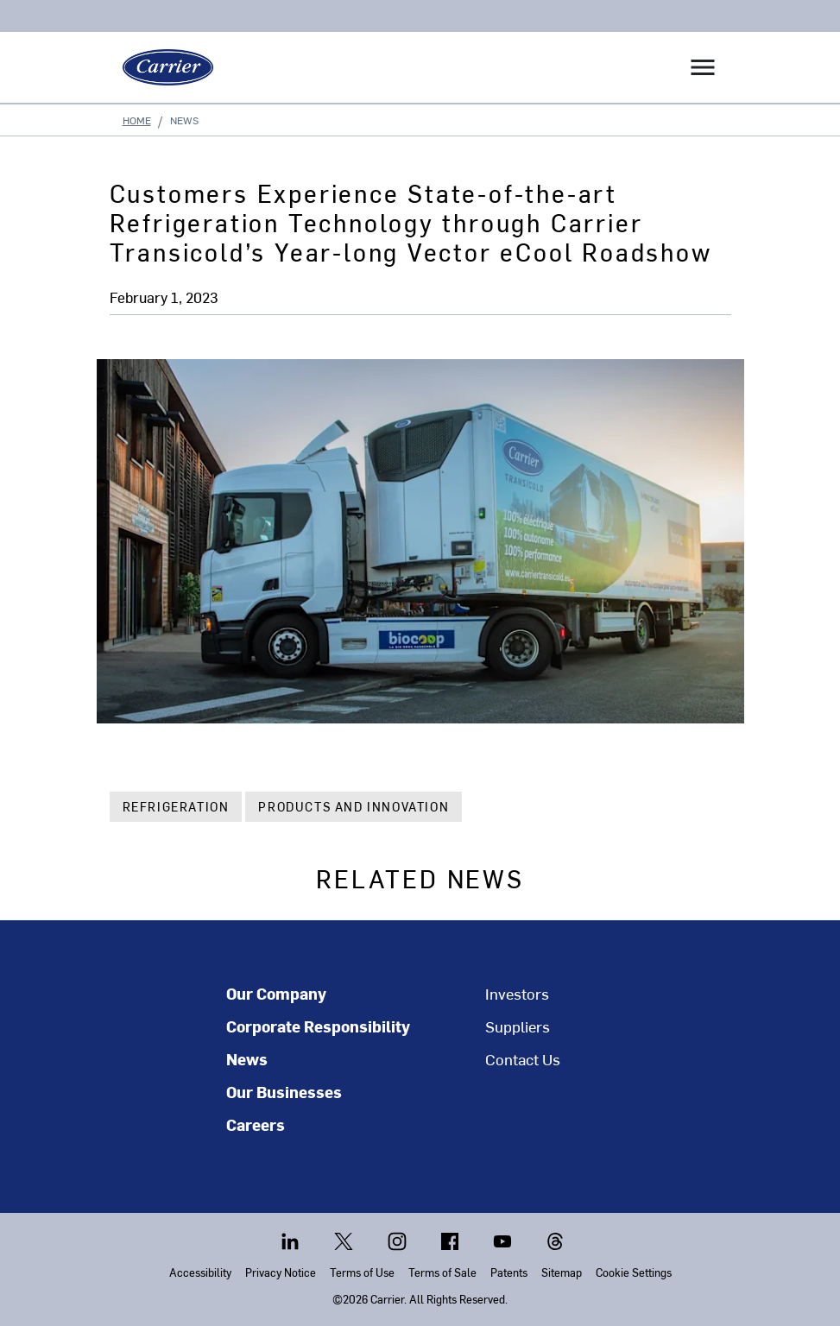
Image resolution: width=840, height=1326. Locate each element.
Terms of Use (362, 1272)
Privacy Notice (280, 1272)
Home (137, 120)
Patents (508, 1272)
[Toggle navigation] (702, 67)
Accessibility (200, 1272)
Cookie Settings (634, 1272)
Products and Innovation (353, 807)
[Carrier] (161, 67)
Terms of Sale (442, 1272)
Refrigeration (176, 807)
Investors (517, 993)
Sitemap (561, 1272)
